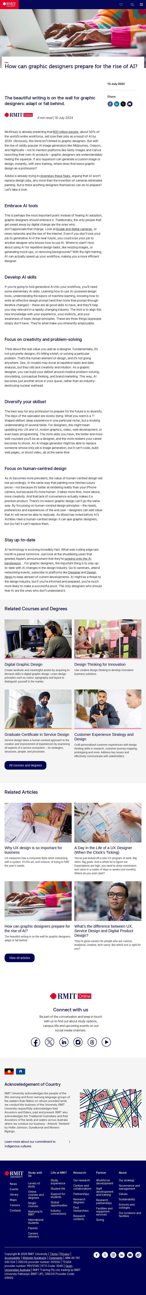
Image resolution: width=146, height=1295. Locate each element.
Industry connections (58, 1212)
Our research (81, 1180)
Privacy (65, 1254)
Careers (15, 1205)
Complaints (56, 1257)
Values (123, 1194)
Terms (54, 1254)
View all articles (19, 957)
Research (79, 1172)
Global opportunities (59, 1204)
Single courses (33, 1204)
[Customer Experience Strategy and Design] (107, 709)
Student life (58, 1188)
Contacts (15, 1210)
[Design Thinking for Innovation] (107, 639)
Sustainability (127, 1199)
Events (14, 1189)
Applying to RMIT (35, 1213)
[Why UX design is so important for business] (38, 823)
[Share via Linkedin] (116, 103)
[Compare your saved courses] (123, 4)
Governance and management (129, 1187)
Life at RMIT (59, 1172)
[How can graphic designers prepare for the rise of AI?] (38, 901)
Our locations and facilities (130, 1214)
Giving (100, 1219)
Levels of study (34, 1185)
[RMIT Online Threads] (93, 1045)
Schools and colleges (127, 1206)
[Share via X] (123, 103)
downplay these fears (55, 176)
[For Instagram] (113, 1254)
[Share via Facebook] (110, 103)
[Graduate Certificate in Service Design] (38, 709)
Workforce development (104, 1182)
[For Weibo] (138, 1254)
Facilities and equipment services (104, 1211)
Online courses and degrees (36, 1194)
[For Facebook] (97, 1254)
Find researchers (81, 1209)
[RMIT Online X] (50, 1045)
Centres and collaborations (82, 1187)
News (13, 1183)
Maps (13, 1199)
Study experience (58, 1182)
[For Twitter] (105, 1254)
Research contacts (79, 1217)
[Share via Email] (130, 103)
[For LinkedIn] (122, 1254)
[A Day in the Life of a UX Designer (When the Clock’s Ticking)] (107, 823)
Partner (101, 1172)
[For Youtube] (130, 1254)
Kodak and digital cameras (74, 229)
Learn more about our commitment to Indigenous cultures (38, 1144)
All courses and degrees (25, 765)
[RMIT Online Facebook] (36, 1045)
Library (14, 1194)
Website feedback (34, 1257)
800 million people (65, 132)
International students (36, 1221)
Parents (33, 1228)
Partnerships (81, 1194)
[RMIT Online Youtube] (106, 1045)
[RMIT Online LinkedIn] (64, 1045)
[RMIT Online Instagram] (78, 1045)
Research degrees (79, 1201)
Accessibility (12, 1257)
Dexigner (74, 572)
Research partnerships (104, 1201)
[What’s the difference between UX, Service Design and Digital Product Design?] (107, 901)
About (123, 1172)
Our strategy (126, 1180)
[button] (132, 4)
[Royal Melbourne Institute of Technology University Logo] (9, 4)
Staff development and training (104, 1191)
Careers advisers (33, 1235)
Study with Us (35, 1174)
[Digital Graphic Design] (38, 639)
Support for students (58, 1195)
